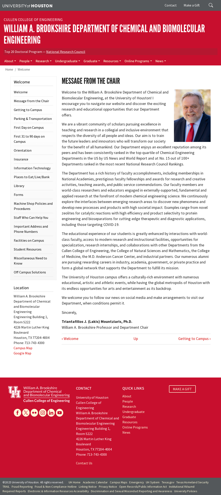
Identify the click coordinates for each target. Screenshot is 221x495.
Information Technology (32, 168)
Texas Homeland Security (192, 482)
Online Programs (137, 61)
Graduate (90, 61)
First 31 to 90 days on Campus (29, 139)
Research (42, 61)
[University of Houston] (27, 5)
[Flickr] (34, 413)
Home (9, 69)
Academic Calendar (95, 482)
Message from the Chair (31, 101)
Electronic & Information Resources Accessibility (58, 491)
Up (135, 338)
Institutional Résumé (182, 487)
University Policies (185, 491)
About (8, 61)
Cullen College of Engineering (33, 19)
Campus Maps (118, 482)
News (159, 61)
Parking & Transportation (33, 118)
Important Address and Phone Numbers (31, 229)
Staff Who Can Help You (31, 217)
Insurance (21, 159)
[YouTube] (59, 413)
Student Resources (27, 249)
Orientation (23, 150)
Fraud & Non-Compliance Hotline (56, 487)
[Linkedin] (51, 413)
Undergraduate (66, 61)
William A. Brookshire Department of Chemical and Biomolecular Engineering (104, 34)
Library (19, 186)
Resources (110, 61)
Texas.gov (168, 482)
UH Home (75, 482)
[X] (26, 413)
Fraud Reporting (22, 487)
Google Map (22, 353)
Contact (171, 5)
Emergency (136, 482)
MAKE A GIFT (182, 389)
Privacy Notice (108, 487)
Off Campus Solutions (30, 272)
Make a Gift (192, 5)
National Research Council (65, 51)
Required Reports (14, 491)
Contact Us (84, 463)
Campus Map (23, 348)
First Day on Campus (29, 127)
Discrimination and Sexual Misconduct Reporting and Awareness (131, 491)
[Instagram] (42, 413)
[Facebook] (17, 413)
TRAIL (6, 487)
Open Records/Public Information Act (143, 487)
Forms (18, 194)
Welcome (24, 69)
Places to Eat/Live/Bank (31, 177)
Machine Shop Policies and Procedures (33, 206)
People (24, 61)
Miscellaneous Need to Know (30, 260)
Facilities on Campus (29, 240)
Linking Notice (88, 487)
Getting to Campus (194, 338)
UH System (152, 482)
